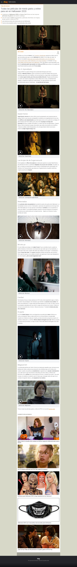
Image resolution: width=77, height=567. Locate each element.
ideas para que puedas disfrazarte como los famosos (41, 59)
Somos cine (52, 409)
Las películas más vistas (24, 23)
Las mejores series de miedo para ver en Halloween (16, 21)
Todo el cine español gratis (9, 23)
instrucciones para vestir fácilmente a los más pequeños (32, 60)
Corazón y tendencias (40, 55)
